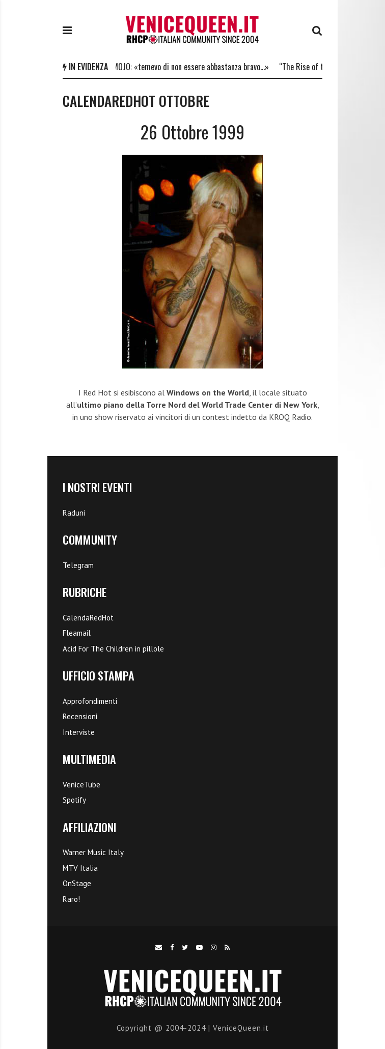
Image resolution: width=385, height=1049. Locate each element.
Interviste (79, 732)
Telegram (78, 565)
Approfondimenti (90, 701)
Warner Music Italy (93, 852)
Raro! (71, 899)
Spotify (74, 800)
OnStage (77, 883)
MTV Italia (80, 868)
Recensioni (80, 716)
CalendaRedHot (88, 617)
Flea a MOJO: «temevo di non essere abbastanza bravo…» (185, 67)
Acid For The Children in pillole (113, 649)
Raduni (74, 513)
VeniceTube (81, 784)
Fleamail (77, 633)
